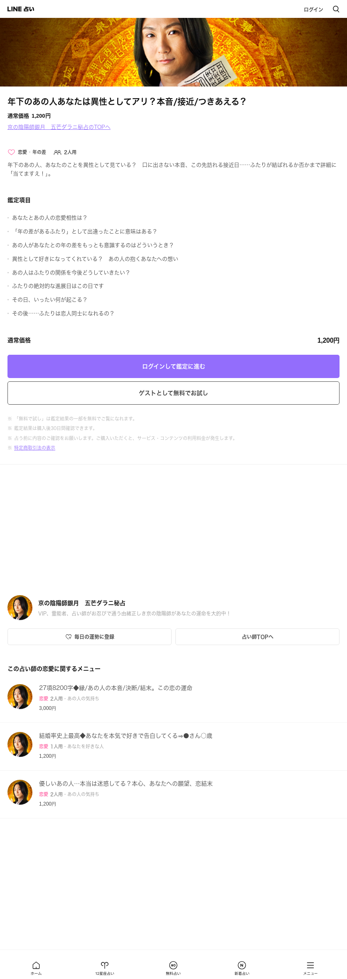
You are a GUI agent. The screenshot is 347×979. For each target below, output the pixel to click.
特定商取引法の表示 (34, 447)
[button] (36, 968)
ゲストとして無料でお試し (173, 393)
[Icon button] (89, 636)
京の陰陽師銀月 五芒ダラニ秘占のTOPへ (59, 127)
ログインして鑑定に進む (173, 366)
